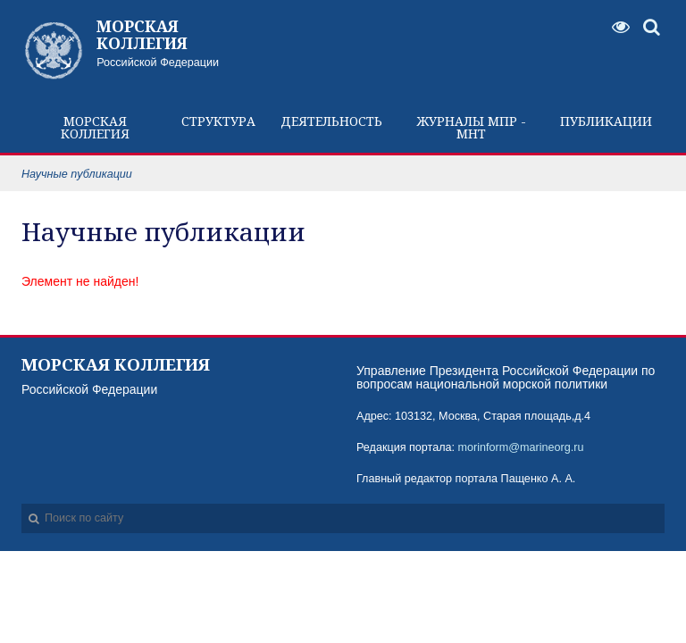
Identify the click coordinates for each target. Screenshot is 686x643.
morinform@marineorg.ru (521, 447)
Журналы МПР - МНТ (471, 127)
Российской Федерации (182, 43)
